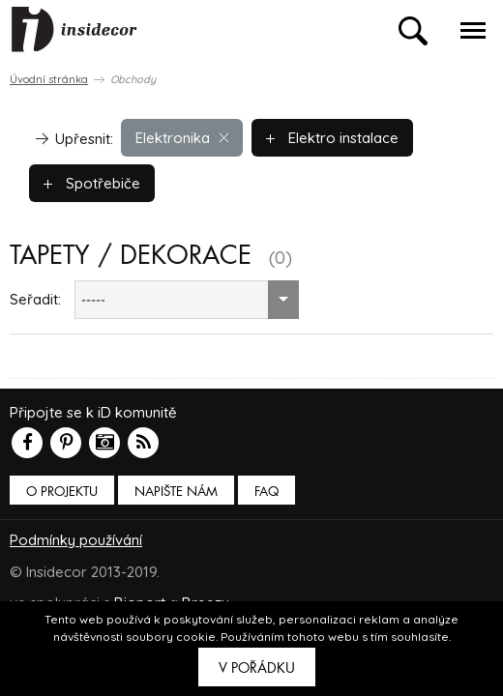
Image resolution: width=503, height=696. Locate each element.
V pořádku (257, 668)
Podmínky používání (76, 540)
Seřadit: (35, 299)
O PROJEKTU (62, 491)
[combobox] (186, 299)
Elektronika (181, 138)
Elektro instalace (332, 138)
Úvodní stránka (49, 79)
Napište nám (176, 491)
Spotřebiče (92, 183)
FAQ (266, 491)
